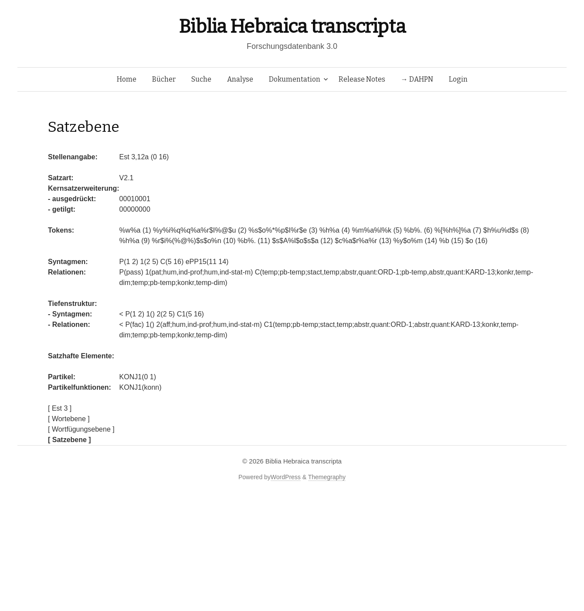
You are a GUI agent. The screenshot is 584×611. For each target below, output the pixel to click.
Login (458, 79)
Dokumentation (294, 79)
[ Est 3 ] (59, 408)
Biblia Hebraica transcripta (292, 26)
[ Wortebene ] (69, 418)
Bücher (164, 79)
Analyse (240, 79)
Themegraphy (327, 477)
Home (126, 79)
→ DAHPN (417, 79)
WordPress (286, 477)
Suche (201, 79)
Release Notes (362, 79)
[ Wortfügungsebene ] (81, 429)
